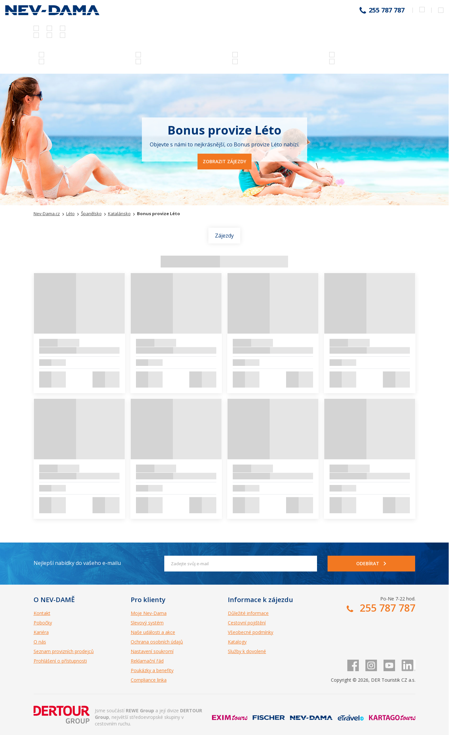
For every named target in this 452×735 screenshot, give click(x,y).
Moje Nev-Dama (149, 613)
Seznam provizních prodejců (64, 651)
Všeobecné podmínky (250, 632)
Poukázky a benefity (152, 670)
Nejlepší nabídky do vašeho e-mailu (77, 563)
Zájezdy (224, 235)
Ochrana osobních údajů (157, 642)
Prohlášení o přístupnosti (60, 661)
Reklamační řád (147, 661)
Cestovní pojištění (247, 623)
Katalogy (237, 642)
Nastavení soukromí (152, 651)
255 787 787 (387, 10)
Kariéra (41, 632)
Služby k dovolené (247, 651)
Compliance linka (149, 680)
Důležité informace (248, 613)
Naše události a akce (153, 632)
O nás (40, 642)
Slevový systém (147, 623)
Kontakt (42, 613)
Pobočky (43, 623)
